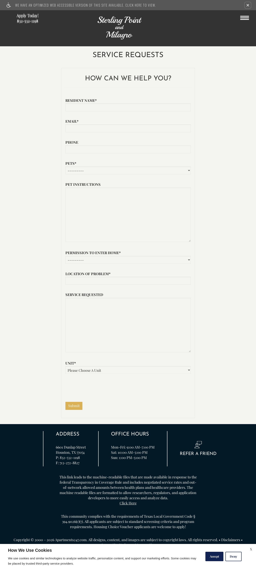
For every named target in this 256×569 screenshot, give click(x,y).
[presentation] (95, 390)
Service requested (84, 295)
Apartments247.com (71, 540)
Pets (70, 164)
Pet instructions (83, 185)
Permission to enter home (93, 253)
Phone (71, 142)
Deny (233, 556)
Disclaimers (230, 540)
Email (72, 121)
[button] (248, 5)
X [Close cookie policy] (251, 549)
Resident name (81, 101)
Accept (214, 556)
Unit (70, 363)
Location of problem (88, 274)
